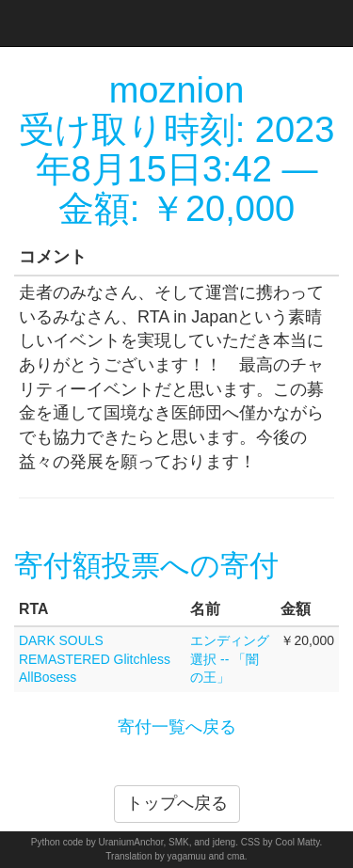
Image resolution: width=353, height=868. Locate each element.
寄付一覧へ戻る (177, 727)
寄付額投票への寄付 (146, 565)
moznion (177, 90)
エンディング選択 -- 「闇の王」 (229, 659)
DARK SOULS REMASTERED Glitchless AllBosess (94, 659)
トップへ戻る (177, 803)
